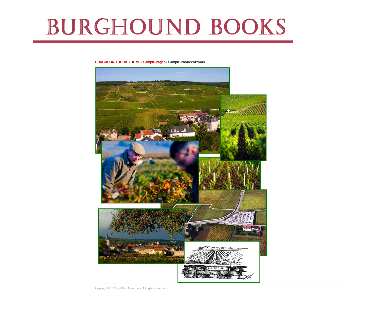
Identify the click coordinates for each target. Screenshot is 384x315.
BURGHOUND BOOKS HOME (118, 62)
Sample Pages (154, 62)
